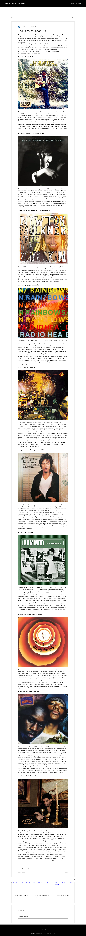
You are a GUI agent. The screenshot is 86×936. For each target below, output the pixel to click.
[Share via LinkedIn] (25, 868)
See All (73, 879)
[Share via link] (28, 868)
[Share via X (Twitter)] (22, 868)
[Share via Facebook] (18, 868)
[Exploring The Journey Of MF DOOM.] (65, 887)
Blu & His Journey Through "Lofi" (20, 896)
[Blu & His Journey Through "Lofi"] (21, 887)
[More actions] (67, 26)
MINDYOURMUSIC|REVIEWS (15, 3)
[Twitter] (43, 929)
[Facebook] (41, 929)
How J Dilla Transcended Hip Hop (42, 896)
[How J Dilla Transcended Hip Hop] (43, 887)
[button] (73, 17)
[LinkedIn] (45, 929)
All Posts (13, 17)
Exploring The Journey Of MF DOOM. (64, 896)
